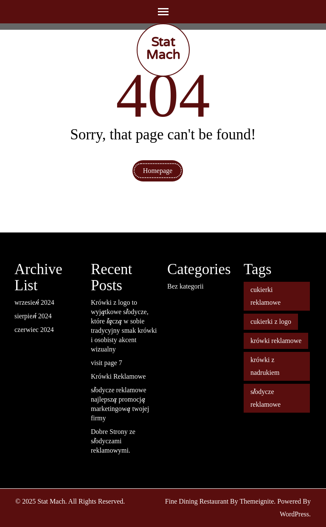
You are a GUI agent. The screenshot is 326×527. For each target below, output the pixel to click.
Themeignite (256, 501)
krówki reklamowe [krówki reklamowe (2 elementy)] (275, 340)
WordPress (294, 514)
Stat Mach (163, 48)
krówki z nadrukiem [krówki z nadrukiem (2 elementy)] (264, 366)
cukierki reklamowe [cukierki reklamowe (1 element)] (265, 296)
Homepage (157, 170)
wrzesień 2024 (34, 302)
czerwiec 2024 (34, 329)
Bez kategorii (185, 286)
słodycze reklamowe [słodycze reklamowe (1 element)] (265, 398)
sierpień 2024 (33, 316)
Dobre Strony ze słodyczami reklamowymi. (113, 441)
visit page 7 (106, 362)
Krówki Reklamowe (118, 376)
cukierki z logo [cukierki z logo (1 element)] (270, 321)
